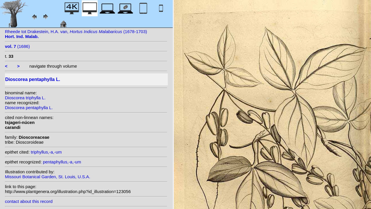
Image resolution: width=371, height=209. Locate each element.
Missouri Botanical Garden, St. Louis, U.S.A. (47, 176)
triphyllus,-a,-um (46, 151)
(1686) (17, 46)
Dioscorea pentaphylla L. (29, 107)
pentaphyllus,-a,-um (62, 161)
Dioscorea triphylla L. (25, 97)
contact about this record (28, 201)
